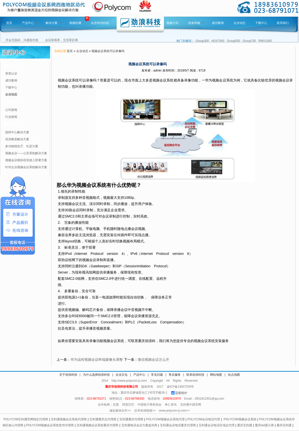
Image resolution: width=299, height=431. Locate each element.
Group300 (202, 41)
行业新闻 (11, 117)
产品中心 (29, 23)
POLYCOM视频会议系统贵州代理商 (50, 425)
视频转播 (75, 23)
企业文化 (122, 374)
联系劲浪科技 (195, 374)
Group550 (233, 41)
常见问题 (157, 374)
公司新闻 (11, 110)
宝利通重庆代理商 (131, 419)
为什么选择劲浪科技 (96, 374)
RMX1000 (265, 41)
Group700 (249, 41)
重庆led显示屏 (264, 425)
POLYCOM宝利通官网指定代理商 (25, 419)
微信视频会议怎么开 (153, 359)
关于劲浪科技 (68, 374)
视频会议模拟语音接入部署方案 (26, 160)
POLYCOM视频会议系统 (240, 419)
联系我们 (283, 23)
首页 (9, 23)
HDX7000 (217, 41)
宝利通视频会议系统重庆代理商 (97, 425)
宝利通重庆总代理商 (102, 419)
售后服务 (175, 374)
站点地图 (234, 374)
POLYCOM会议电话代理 (203, 419)
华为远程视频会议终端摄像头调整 (97, 359)
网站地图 (216, 374)
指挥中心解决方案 (17, 132)
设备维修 (196, 23)
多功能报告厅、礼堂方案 (21, 146)
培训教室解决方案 (17, 139)
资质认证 (11, 73)
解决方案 (53, 23)
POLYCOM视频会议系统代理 (165, 419)
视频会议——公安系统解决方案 (26, 153)
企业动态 (239, 23)
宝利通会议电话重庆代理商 (178, 425)
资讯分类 (11, 66)
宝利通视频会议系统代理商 (69, 419)
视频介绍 (172, 23)
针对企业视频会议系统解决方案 (26, 167)
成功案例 (218, 23)
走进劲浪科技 (100, 23)
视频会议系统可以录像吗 (107, 51)
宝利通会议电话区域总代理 (216, 425)
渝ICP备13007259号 (180, 386)
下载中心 (261, 23)
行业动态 (11, 102)
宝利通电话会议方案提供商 (139, 425)
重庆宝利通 (244, 425)
